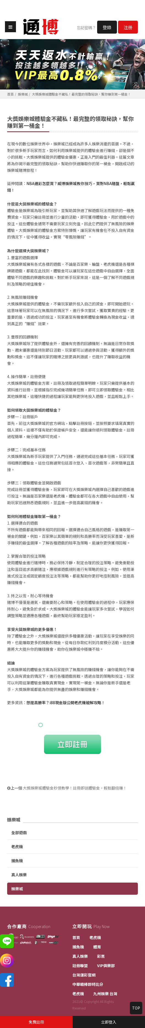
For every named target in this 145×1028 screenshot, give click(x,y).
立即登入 (108, 1022)
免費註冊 (36, 1022)
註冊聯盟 (80, 965)
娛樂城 (23, 94)
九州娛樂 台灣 (105, 993)
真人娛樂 (19, 874)
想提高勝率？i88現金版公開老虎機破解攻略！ (65, 702)
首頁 (10, 94)
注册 (128, 27)
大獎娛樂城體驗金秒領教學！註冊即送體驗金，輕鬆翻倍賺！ (67, 788)
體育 (97, 947)
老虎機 (17, 846)
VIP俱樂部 (106, 965)
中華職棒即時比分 (87, 984)
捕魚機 (17, 860)
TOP (136, 1008)
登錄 (107, 27)
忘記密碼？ (86, 27)
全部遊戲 (19, 832)
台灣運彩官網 (83, 975)
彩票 (101, 956)
